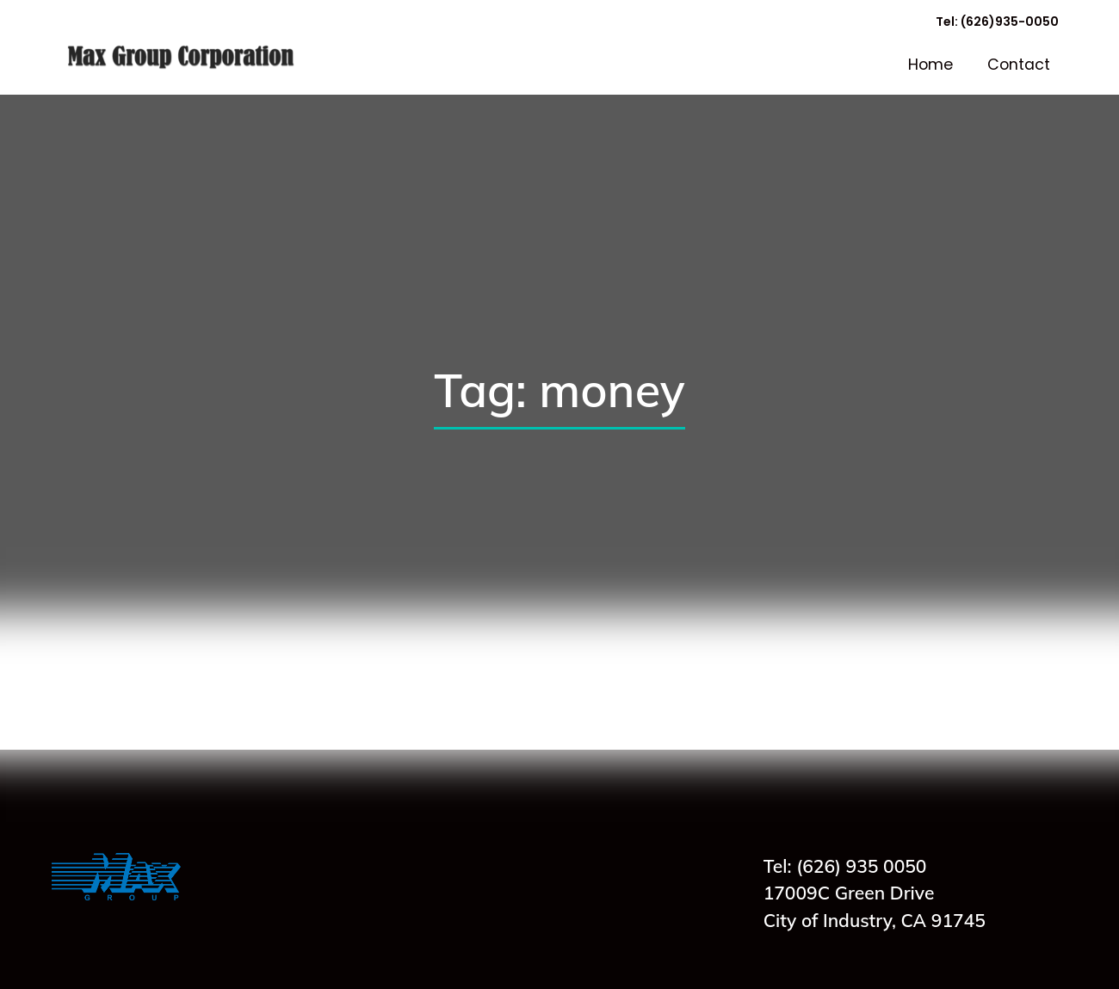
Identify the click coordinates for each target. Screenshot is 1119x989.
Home (930, 64)
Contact (1018, 64)
